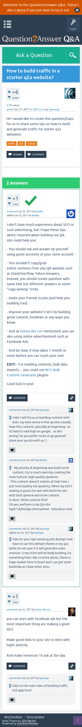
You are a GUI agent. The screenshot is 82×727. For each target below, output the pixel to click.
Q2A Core (39, 109)
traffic (11, 143)
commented (15, 410)
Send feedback (13, 717)
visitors (31, 143)
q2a (21, 143)
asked (10, 109)
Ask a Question (34, 55)
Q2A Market (29, 720)
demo (21, 10)
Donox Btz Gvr (31, 331)
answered (12, 211)
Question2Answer (27, 723)
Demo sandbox (35, 717)
